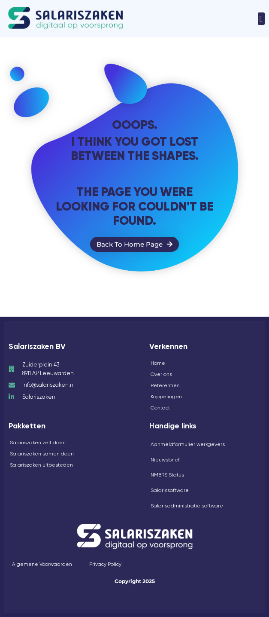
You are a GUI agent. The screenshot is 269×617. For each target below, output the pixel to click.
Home (158, 363)
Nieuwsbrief (165, 460)
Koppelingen (166, 397)
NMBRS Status (167, 475)
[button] (261, 18)
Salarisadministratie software (187, 506)
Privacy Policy (105, 564)
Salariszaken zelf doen (38, 443)
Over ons (161, 374)
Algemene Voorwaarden (42, 564)
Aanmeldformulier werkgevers (188, 444)
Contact (160, 408)
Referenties (165, 385)
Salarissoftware (170, 490)
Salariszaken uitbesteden (41, 465)
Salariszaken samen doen (42, 454)
